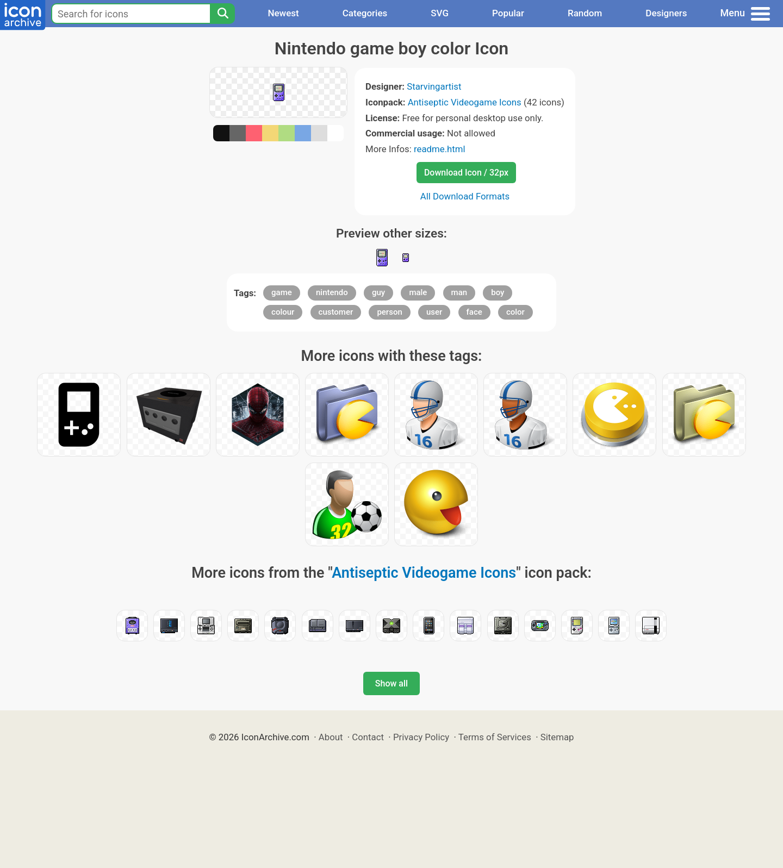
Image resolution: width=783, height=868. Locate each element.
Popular (508, 13)
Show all (391, 683)
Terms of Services (494, 737)
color (515, 312)
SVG (440, 13)
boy (497, 292)
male (418, 292)
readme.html (439, 148)
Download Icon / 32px (466, 172)
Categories (365, 13)
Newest (283, 13)
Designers (666, 13)
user (434, 312)
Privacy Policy (421, 737)
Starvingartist (434, 86)
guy (378, 292)
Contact (368, 737)
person (389, 312)
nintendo (332, 292)
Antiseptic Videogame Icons (464, 102)
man (459, 292)
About (331, 737)
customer (336, 312)
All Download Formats (465, 196)
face (474, 312)
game (281, 292)
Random (585, 13)
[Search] (222, 13)
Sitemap (557, 737)
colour (282, 312)
